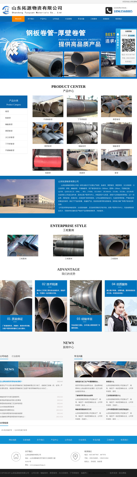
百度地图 (26, 440)
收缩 (118, 42)
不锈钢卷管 (9, 150)
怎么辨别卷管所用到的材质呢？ (11, 381)
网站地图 (12, 440)
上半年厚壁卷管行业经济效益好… (118, 409)
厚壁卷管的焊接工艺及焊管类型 (11, 403)
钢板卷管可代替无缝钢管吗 (9, 397)
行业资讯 (82, 440)
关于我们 (40, 440)
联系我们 (124, 440)
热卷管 (8, 118)
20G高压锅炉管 (6, 430)
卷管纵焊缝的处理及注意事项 (10, 400)
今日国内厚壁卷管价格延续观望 (11, 413)
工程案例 (110, 440)
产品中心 (54, 440)
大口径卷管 (9, 137)
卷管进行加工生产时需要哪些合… (87, 382)
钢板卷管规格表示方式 (83, 409)
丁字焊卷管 (9, 144)
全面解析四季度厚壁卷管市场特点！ (13, 417)
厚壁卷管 (9, 131)
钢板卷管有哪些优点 (7, 410)
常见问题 (96, 440)
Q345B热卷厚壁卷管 (7, 407)
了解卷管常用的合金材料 (84, 395)
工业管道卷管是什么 (113, 395)
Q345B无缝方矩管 (20, 430)
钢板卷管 (9, 124)
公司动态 (68, 440)
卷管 (7, 111)
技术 (111, 473)
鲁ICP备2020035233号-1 (97, 473)
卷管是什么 (110, 382)
